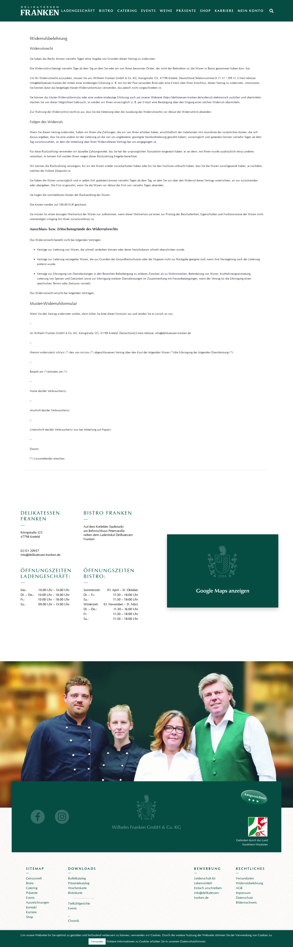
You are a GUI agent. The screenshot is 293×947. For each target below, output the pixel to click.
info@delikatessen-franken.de (40, 555)
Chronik (73, 921)
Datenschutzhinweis (193, 941)
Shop (205, 11)
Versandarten (245, 878)
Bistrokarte (75, 893)
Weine (166, 11)
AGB (239, 888)
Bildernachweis (246, 902)
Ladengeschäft (78, 11)
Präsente (186, 11)
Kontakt (31, 907)
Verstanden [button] (97, 941)
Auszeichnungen (37, 902)
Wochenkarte (77, 888)
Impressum (243, 893)
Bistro (106, 11)
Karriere (224, 11)
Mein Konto (251, 11)
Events (148, 11)
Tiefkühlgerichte (79, 903)
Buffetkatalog (77, 878)
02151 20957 (30, 551)
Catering (127, 11)
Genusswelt (34, 878)
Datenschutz (244, 898)
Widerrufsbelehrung (249, 883)
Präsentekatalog (78, 883)
